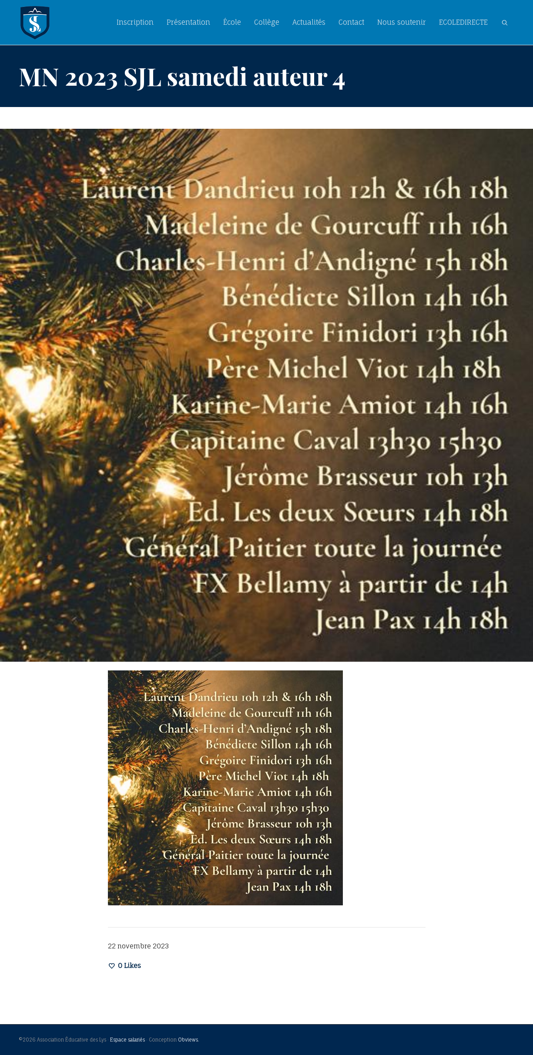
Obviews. (188, 1040)
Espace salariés (127, 1040)
